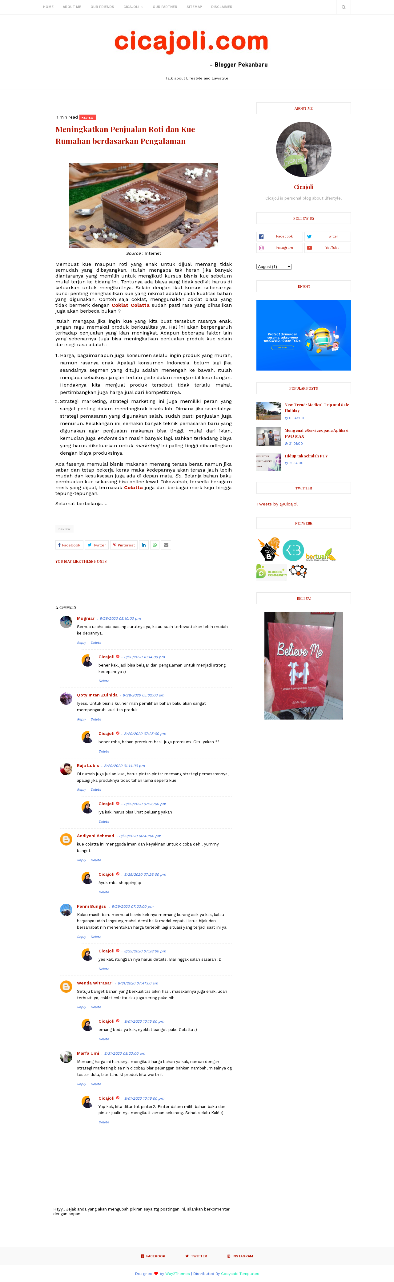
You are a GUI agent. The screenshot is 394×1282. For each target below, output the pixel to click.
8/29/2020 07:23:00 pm (132, 906)
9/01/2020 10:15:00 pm (144, 1021)
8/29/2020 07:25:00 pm (145, 734)
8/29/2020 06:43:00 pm (140, 836)
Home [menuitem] (48, 7)
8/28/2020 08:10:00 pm (120, 618)
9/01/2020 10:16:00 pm (144, 1098)
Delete (95, 643)
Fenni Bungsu (92, 906)
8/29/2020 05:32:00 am (143, 695)
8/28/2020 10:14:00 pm (144, 657)
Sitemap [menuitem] (194, 7)
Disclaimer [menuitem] (221, 7)
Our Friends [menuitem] (102, 7)
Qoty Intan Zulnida (97, 694)
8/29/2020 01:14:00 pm (124, 766)
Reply (81, 643)
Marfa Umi (88, 1053)
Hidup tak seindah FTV (306, 455)
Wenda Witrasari (95, 982)
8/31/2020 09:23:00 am (124, 1053)
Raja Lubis (88, 765)
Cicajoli (106, 656)
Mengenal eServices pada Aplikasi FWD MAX (316, 433)
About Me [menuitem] (72, 7)
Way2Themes (177, 1274)
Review (64, 528)
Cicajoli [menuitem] (131, 7)
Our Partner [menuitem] (165, 7)
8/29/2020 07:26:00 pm (145, 804)
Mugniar (85, 618)
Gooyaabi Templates (240, 1274)
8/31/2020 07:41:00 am (138, 983)
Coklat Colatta (130, 305)
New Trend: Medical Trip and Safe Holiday (317, 407)
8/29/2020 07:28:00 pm (145, 951)
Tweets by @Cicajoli (277, 503)
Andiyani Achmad (95, 835)
